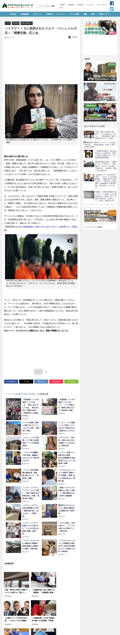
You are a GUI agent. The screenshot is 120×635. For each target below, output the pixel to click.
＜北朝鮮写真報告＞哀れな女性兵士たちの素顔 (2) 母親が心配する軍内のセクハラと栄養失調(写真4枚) (105, 154)
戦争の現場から (26, 23)
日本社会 (13, 14)
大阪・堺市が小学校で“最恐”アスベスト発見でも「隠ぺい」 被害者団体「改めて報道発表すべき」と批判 (105, 135)
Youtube (80, 4)
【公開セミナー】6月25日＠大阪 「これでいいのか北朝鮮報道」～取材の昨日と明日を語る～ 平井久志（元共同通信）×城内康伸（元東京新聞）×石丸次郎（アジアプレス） (105, 181)
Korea (62, 4)
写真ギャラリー (104, 14)
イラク (8, 23)
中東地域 (49, 14)
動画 (92, 14)
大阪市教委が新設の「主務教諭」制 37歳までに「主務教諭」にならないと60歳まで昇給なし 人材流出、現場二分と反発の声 (105, 166)
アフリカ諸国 (74, 14)
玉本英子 (75, 37)
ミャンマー (61, 14)
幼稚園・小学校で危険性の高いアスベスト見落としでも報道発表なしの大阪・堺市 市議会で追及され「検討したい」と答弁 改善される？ (105, 196)
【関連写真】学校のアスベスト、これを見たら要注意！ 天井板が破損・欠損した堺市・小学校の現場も (100, 145)
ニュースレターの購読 (93, 227)
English (71, 4)
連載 (85, 14)
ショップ (89, 4)
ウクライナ (37, 14)
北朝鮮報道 (25, 14)
